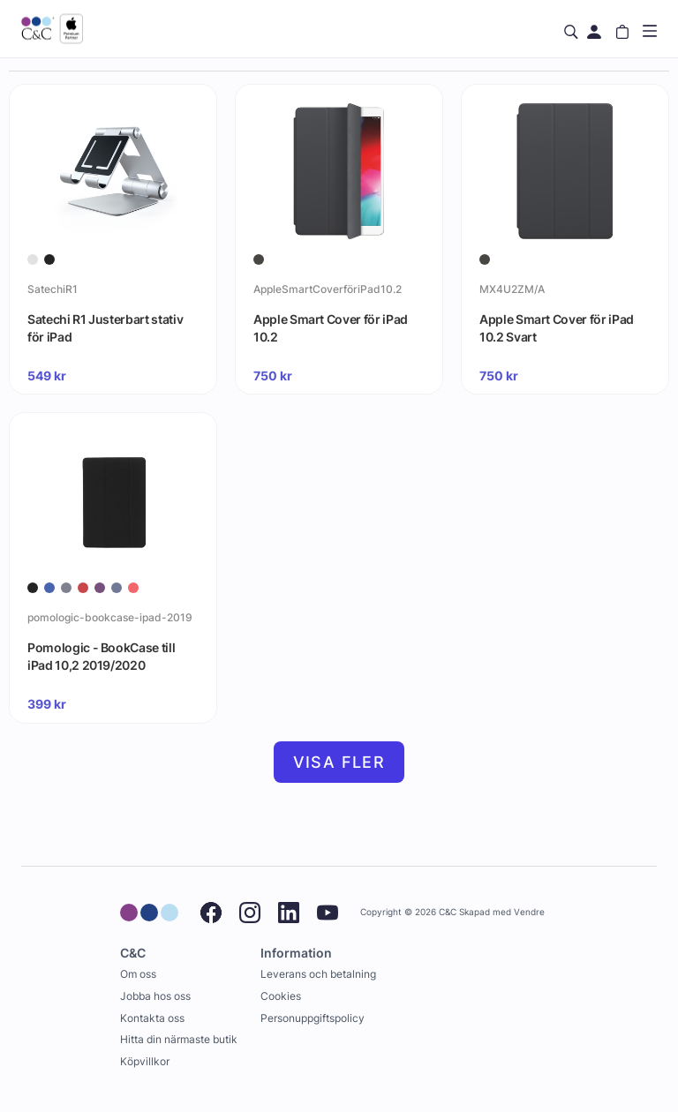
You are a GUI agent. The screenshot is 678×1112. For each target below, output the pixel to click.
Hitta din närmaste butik (178, 1039)
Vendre (529, 912)
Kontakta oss (152, 1018)
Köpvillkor (145, 1061)
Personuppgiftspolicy (312, 1018)
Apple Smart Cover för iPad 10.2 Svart (556, 328)
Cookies (280, 996)
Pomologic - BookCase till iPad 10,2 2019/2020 (101, 656)
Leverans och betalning (318, 974)
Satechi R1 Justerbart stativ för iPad (105, 328)
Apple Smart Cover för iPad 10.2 (330, 328)
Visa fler (339, 762)
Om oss (138, 974)
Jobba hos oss (155, 996)
